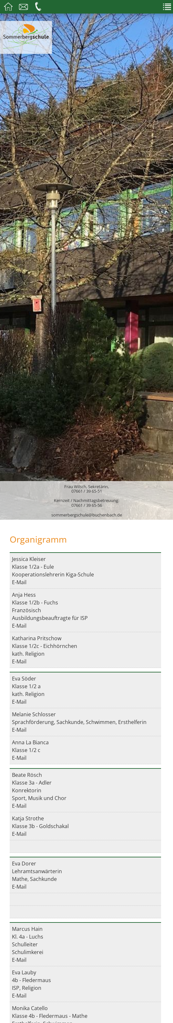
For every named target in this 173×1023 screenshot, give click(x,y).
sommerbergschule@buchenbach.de (86, 515)
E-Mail (19, 582)
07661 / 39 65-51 (86, 491)
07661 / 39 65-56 (86, 505)
